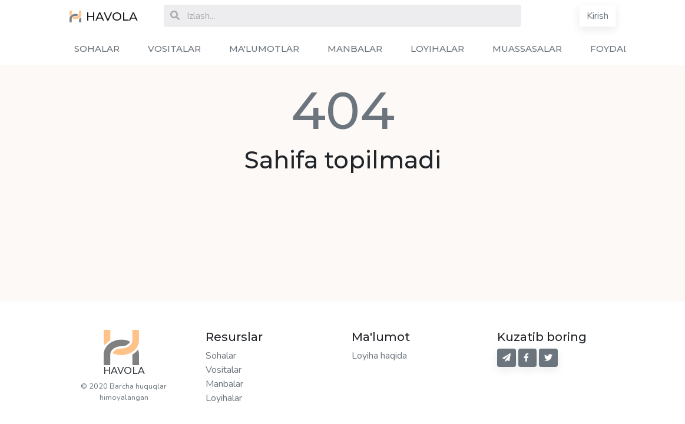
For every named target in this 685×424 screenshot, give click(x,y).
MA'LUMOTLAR (264, 48)
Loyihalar (224, 398)
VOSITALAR (174, 48)
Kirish (597, 15)
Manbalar (224, 383)
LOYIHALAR (437, 48)
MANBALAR (354, 48)
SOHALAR (97, 48)
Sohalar (221, 355)
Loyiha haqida (379, 355)
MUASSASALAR (527, 48)
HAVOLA (104, 16)
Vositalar (223, 369)
